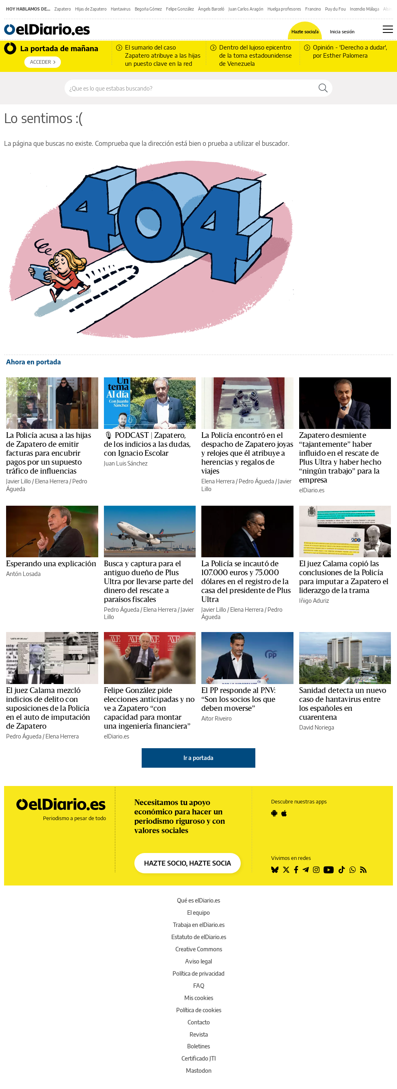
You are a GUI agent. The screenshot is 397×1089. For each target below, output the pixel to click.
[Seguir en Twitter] (286, 869)
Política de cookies (198, 1010)
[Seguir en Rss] (363, 869)
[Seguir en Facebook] (296, 869)
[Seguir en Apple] (284, 813)
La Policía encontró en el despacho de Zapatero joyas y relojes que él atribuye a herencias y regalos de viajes (247, 453)
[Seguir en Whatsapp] (353, 869)
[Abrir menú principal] (388, 29)
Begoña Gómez (148, 8)
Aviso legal (198, 961)
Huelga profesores (284, 8)
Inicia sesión (342, 31)
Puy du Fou (335, 8)
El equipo (198, 912)
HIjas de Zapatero (91, 8)
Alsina (388, 8)
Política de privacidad (198, 973)
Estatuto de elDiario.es (198, 936)
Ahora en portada (33, 362)
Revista (199, 1034)
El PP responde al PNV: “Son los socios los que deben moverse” (238, 699)
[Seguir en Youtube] (329, 869)
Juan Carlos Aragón (246, 8)
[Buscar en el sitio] (189, 88)
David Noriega (316, 727)
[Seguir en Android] (274, 813)
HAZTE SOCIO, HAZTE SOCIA (187, 863)
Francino (313, 8)
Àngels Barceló (211, 8)
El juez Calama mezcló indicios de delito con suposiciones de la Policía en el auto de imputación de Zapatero (48, 708)
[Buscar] (323, 88)
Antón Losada (23, 573)
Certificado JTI (198, 1058)
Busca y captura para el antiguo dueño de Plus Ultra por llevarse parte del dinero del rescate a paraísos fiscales (148, 582)
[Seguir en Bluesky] (274, 869)
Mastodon (198, 1070)
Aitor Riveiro (216, 718)
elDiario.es (311, 490)
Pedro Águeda (256, 481)
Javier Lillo (18, 481)
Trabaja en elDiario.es (198, 924)
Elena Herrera (51, 481)
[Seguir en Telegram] (305, 869)
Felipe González (180, 8)
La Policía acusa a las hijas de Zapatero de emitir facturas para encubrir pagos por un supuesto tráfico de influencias (48, 453)
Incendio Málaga (364, 8)
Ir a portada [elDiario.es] (198, 757)
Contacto (199, 1022)
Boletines (198, 1046)
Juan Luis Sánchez (125, 463)
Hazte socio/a (305, 31)
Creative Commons (198, 949)
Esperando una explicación (51, 564)
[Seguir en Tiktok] (341, 869)
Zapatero (62, 8)
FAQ (198, 985)
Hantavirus (121, 8)
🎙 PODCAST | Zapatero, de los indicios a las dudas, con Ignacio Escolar (147, 444)
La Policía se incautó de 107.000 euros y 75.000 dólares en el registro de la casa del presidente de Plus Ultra (246, 582)
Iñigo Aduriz (314, 600)
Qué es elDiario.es (198, 900)
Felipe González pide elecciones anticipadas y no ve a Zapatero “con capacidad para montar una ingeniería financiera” (149, 708)
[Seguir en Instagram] (316, 869)
